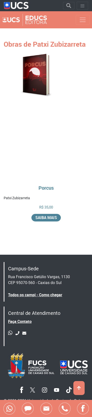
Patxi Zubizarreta (17, 198)
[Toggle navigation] (68, 5)
